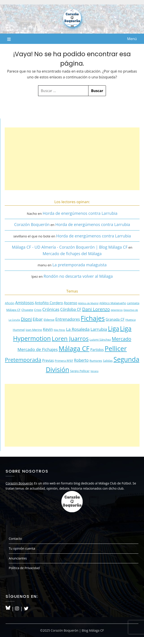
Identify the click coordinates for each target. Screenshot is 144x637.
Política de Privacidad (24, 568)
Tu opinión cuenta (22, 548)
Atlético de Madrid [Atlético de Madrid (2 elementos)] (88, 303)
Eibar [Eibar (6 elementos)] (38, 319)
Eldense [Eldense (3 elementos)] (49, 320)
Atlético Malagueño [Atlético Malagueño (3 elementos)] (112, 303)
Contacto (15, 538)
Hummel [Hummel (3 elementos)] (19, 330)
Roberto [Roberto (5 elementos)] (81, 360)
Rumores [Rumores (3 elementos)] (96, 361)
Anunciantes (18, 558)
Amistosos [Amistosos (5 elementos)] (24, 302)
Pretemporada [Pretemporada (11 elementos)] (23, 359)
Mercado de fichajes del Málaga (72, 253)
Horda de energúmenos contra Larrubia (80, 213)
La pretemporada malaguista (79, 264)
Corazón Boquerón (31, 224)
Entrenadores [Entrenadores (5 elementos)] (67, 319)
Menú (132, 38)
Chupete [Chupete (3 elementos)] (27, 310)
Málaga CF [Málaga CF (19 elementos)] (74, 348)
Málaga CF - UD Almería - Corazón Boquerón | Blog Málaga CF (69, 247)
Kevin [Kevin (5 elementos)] (48, 329)
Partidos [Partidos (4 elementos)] (97, 349)
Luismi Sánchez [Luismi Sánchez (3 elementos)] (100, 340)
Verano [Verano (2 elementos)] (94, 371)
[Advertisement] (72, 158)
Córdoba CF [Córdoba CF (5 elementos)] (70, 309)
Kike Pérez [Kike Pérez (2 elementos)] (59, 329)
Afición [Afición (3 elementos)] (9, 303)
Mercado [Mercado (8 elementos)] (121, 339)
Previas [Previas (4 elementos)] (48, 360)
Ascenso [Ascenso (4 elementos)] (70, 302)
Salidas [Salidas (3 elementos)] (108, 361)
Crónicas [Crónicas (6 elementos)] (50, 309)
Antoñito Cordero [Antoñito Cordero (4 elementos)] (49, 302)
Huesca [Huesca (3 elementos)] (130, 320)
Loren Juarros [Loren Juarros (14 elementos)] (70, 338)
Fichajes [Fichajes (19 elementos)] (93, 318)
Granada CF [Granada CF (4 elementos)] (115, 319)
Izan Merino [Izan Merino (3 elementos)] (34, 330)
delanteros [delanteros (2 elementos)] (117, 310)
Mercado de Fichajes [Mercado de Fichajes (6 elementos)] (37, 349)
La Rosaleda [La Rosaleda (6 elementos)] (78, 329)
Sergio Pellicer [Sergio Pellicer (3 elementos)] (80, 371)
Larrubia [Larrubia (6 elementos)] (98, 329)
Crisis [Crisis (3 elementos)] (37, 310)
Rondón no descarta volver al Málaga (78, 276)
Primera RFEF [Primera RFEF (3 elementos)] (64, 361)
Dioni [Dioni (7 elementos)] (26, 319)
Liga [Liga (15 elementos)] (113, 329)
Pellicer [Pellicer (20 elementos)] (116, 348)
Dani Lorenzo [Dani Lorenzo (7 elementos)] (96, 309)
